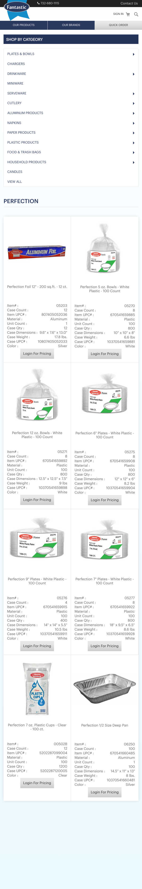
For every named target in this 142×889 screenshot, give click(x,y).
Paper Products (21, 54)
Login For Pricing (37, 275)
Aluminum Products (25, 34)
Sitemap (83, 869)
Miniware (15, 5)
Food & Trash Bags (24, 74)
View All (14, 103)
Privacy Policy (64, 869)
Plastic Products (23, 64)
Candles (14, 93)
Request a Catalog (91, 863)
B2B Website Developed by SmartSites (70, 883)
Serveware (16, 15)
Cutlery (14, 24)
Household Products (26, 83)
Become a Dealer (62, 863)
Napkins (14, 44)
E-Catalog (39, 863)
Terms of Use (117, 863)
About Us (22, 863)
